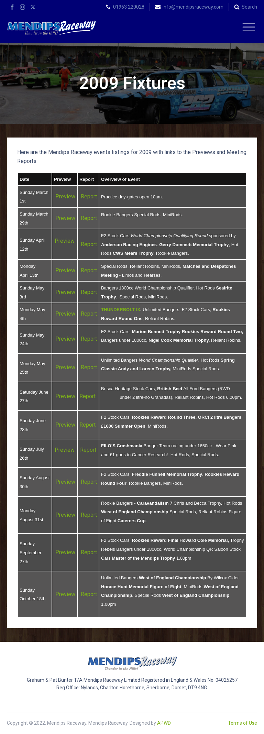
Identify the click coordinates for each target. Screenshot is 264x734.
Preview (65, 196)
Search (249, 7)
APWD (163, 723)
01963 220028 (128, 7)
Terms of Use (242, 723)
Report (89, 196)
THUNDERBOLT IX (120, 309)
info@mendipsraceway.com (193, 7)
